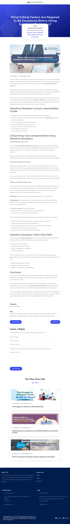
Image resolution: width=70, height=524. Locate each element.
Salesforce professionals (48, 316)
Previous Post (15, 322)
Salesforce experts (37, 316)
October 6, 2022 (27, 427)
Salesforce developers (35, 28)
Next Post (55, 322)
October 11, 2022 (27, 403)
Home (35, 26)
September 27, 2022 (28, 453)
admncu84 (14, 76)
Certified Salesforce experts (16, 313)
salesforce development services (24, 316)
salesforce (26, 313)
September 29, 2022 (25, 76)
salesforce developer (34, 313)
